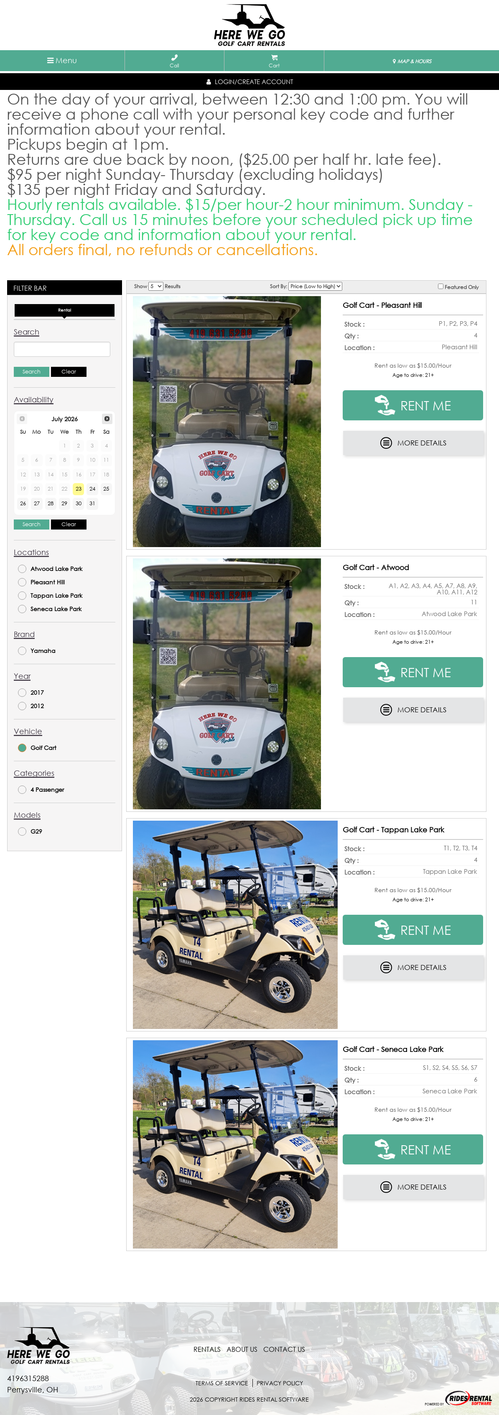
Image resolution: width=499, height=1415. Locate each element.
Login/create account (249, 81)
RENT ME (413, 405)
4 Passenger (41, 790)
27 (37, 503)
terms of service (222, 1383)
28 (50, 503)
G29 (30, 831)
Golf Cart (37, 748)
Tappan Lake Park (50, 595)
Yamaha (37, 651)
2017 (31, 692)
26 (23, 503)
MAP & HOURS (412, 61)
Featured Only (458, 287)
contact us (284, 1349)
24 (92, 488)
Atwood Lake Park (50, 569)
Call (174, 61)
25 (106, 488)
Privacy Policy (280, 1383)
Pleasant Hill (41, 582)
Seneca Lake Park (49, 609)
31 (92, 503)
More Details (413, 443)
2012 (31, 706)
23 (78, 488)
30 (78, 503)
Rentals (207, 1349)
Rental (64, 310)
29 (64, 503)
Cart (274, 61)
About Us (242, 1349)
